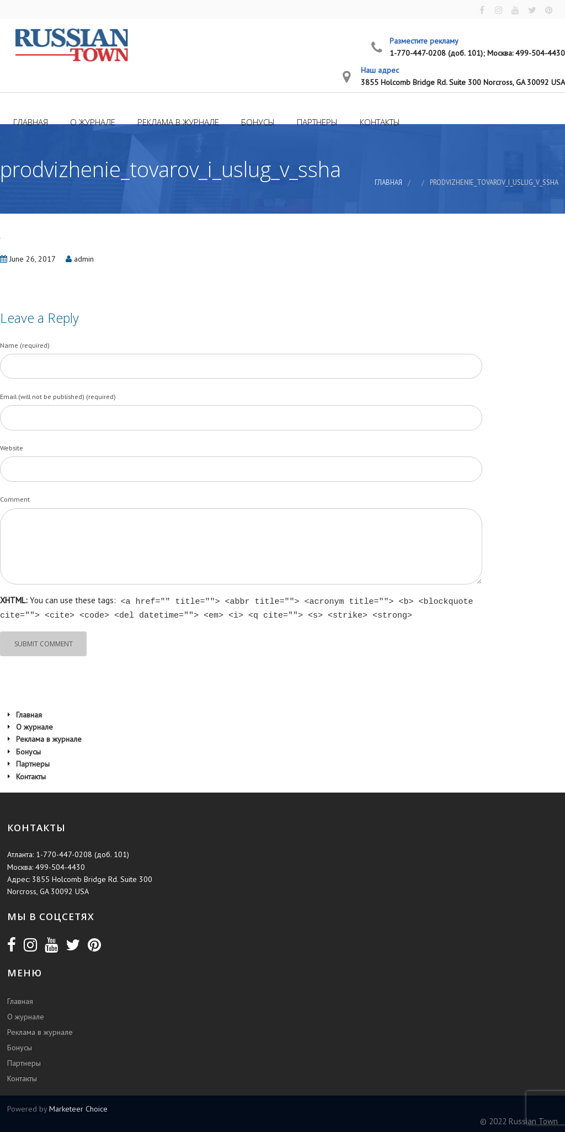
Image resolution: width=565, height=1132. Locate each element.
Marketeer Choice (78, 1107)
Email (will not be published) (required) (58, 397)
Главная (29, 121)
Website (11, 448)
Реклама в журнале (177, 121)
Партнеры (316, 121)
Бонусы (257, 121)
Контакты (379, 121)
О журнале (91, 121)
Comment (15, 500)
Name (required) (25, 345)
